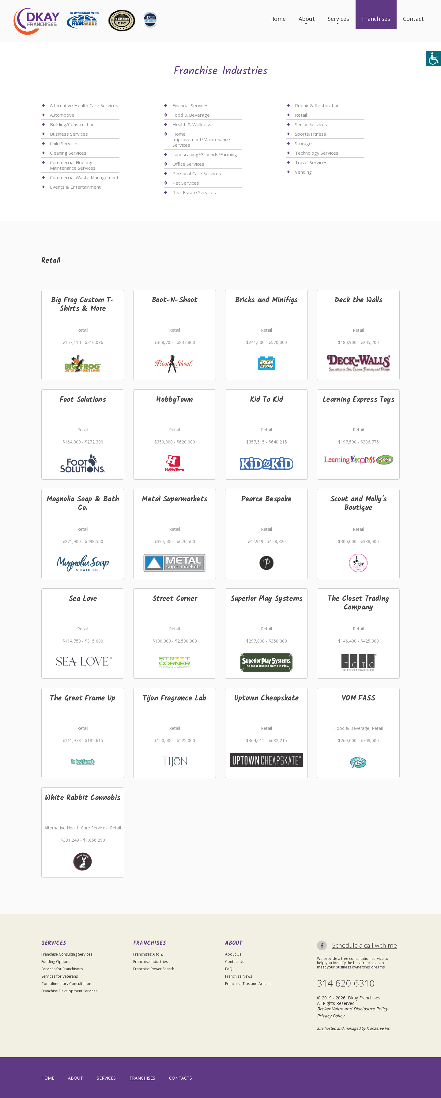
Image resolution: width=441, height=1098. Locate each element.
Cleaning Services (68, 153)
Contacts (180, 1078)
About (307, 18)
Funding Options (55, 961)
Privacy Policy (330, 1016)
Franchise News (238, 976)
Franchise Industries (150, 961)
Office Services (188, 164)
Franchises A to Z (148, 954)
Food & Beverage (191, 115)
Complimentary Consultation (66, 983)
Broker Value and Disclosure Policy (352, 1009)
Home (278, 18)
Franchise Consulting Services (66, 954)
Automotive (62, 115)
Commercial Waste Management (84, 177)
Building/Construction (72, 124)
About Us (233, 954)
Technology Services (316, 153)
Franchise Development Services (69, 991)
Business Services (69, 134)
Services (338, 18)
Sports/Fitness (310, 134)
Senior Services (311, 124)
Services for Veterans (59, 976)
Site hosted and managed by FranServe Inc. (353, 1028)
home (47, 1078)
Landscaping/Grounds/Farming (204, 154)
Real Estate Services (194, 192)
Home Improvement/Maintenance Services (201, 139)
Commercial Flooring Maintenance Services (73, 165)
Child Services (64, 143)
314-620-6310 (346, 983)
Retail (301, 115)
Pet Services (185, 183)
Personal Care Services (196, 173)
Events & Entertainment (75, 187)
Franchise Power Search (153, 969)
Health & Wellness (191, 124)
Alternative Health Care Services (84, 105)
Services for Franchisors (62, 969)
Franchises (376, 18)
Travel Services (311, 162)
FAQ (228, 969)
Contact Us (234, 961)
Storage (303, 143)
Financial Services (190, 105)
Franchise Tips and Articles (248, 983)
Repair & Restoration (317, 105)
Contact (413, 18)
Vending (303, 172)
